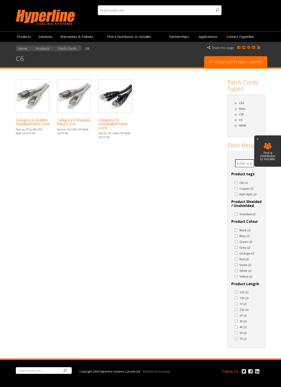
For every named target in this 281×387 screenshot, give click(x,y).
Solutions (46, 36)
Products (24, 36)
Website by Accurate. (157, 371)
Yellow (246, 276)
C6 (240, 120)
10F (244, 292)
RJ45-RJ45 (248, 194)
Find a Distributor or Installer (267, 152)
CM (244, 183)
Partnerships (179, 36)
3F (243, 321)
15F (244, 298)
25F (244, 310)
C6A (241, 103)
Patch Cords (67, 48)
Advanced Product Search (235, 61)
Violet (245, 265)
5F (243, 333)
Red (244, 259)
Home (22, 48)
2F (243, 315)
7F (243, 339)
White (245, 271)
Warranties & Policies (76, 36)
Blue (245, 236)
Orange (247, 253)
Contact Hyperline (240, 36)
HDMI (242, 125)
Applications (208, 36)
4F (243, 327)
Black (245, 230)
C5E (241, 114)
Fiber (242, 109)
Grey (245, 248)
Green (246, 242)
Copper (247, 188)
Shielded (248, 214)
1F (243, 304)
